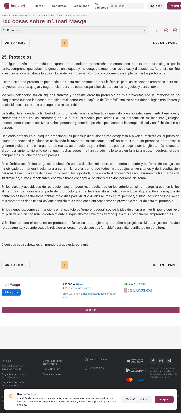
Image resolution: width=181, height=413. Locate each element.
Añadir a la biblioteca (140, 289)
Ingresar (156, 6)
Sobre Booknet (51, 369)
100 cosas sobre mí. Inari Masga (54, 15)
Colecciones (80, 6)
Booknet (5, 15)
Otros (15, 15)
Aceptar (164, 399)
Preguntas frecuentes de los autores (13, 384)
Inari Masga (11, 285)
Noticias (6, 360)
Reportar (90, 309)
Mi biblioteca (101, 6)
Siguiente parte (165, 42)
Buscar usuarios (52, 374)
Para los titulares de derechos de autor (12, 367)
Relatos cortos (27, 15)
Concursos (59, 6)
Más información (136, 399)
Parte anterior (15, 42)
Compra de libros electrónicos (53, 362)
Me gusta (11, 292)
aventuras (94, 293)
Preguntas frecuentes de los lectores (13, 376)
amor (84, 293)
